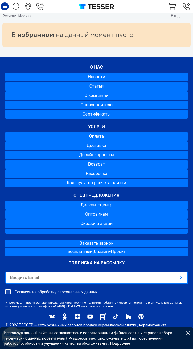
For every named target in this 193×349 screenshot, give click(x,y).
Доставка (96, 145)
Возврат (96, 164)
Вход (175, 16)
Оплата (96, 136)
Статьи (96, 86)
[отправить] (180, 278)
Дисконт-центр (96, 204)
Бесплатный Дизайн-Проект (96, 251)
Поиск (16, 6)
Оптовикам (96, 214)
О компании (96, 95)
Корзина (171, 6)
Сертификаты (96, 114)
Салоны (28, 6)
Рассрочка (97, 173)
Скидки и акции (96, 223)
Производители (96, 104)
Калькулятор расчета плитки (96, 182)
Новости (96, 76)
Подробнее (120, 343)
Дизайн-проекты (96, 154)
